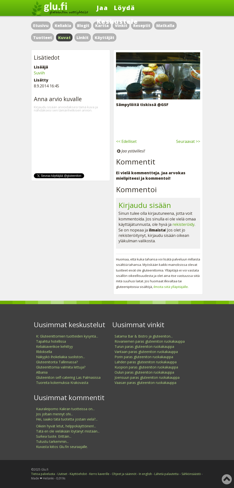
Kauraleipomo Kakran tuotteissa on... (65, 409)
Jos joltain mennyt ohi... (54, 414)
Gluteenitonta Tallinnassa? (57, 362)
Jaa (102, 7)
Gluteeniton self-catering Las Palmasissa (68, 377)
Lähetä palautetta (166, 474)
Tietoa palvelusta (43, 474)
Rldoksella (44, 351)
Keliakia (63, 25)
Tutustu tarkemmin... (52, 441)
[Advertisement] (158, 122)
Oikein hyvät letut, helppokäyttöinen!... (66, 426)
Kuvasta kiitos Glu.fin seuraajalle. (62, 446)
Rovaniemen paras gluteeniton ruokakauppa (150, 341)
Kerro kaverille (99, 474)
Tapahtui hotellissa (51, 341)
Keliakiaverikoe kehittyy (54, 346)
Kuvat (64, 37)
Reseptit (141, 25)
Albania (42, 372)
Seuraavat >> (188, 141)
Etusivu (41, 25)
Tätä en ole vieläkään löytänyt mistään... (68, 431)
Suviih (39, 73)
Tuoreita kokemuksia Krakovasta (62, 382)
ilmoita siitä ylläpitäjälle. (171, 287)
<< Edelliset (126, 141)
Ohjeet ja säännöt (124, 474)
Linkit (83, 37)
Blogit (83, 25)
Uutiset (62, 474)
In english (145, 474)
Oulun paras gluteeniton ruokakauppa (144, 372)
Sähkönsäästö (191, 474)
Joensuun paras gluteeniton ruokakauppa (147, 377)
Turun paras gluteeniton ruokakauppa (144, 346)
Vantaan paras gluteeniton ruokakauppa (146, 351)
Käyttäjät (104, 37)
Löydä (124, 7)
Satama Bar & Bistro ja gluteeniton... (144, 336)
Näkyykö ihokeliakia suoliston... (60, 356)
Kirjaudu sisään (144, 205)
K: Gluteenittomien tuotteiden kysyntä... (67, 336)
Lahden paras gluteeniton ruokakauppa (146, 362)
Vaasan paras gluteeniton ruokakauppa (145, 382)
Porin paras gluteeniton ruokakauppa (144, 356)
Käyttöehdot (78, 474)
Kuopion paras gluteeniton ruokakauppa (146, 367)
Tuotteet (42, 37)
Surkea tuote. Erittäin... (53, 436)
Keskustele (117, 21)
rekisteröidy (183, 224)
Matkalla (165, 25)
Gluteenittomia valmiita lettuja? (60, 367)
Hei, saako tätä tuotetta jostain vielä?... (67, 419)
